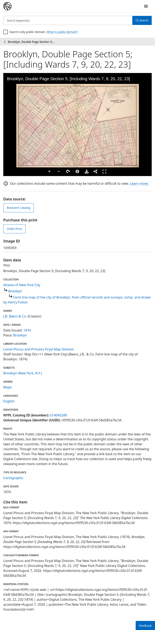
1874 (27, 330)
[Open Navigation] (146, 6)
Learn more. (139, 183)
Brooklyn (15, 291)
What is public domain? (62, 32)
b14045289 (58, 415)
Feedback (145, 626)
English (8, 401)
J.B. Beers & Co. (15, 316)
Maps (7, 387)
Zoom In (50, 171)
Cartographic (13, 478)
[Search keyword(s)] (67, 20)
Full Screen (104, 171)
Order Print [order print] (14, 229)
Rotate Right (68, 171)
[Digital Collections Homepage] (7, 6)
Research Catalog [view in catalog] (18, 208)
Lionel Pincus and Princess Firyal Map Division (38, 349)
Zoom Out (59, 171)
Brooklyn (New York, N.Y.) (22, 373)
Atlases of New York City (21, 285)
